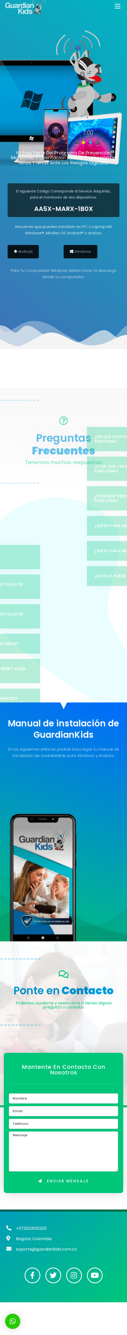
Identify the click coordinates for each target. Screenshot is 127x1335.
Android (29, 252)
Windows (86, 252)
